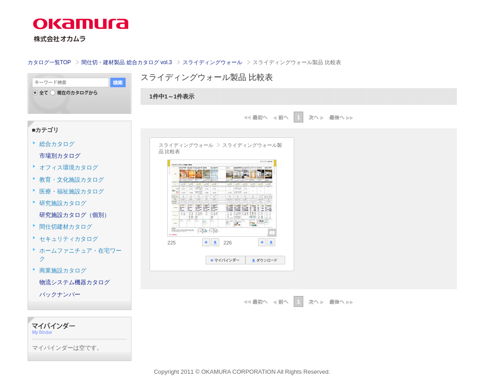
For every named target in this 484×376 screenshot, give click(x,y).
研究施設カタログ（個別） (74, 215)
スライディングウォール (213, 62)
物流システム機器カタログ (74, 282)
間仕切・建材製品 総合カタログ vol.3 (127, 62)
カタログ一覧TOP (49, 62)
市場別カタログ (59, 155)
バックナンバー (59, 294)
